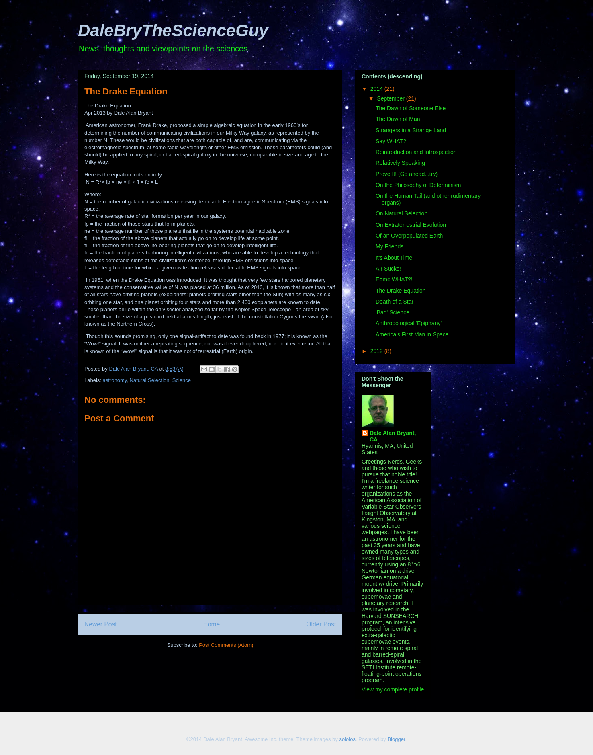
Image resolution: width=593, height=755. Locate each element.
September (391, 98)
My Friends (389, 246)
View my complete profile (393, 689)
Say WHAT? (391, 141)
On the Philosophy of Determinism (418, 185)
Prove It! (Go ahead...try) (407, 174)
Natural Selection (150, 380)
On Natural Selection (401, 213)
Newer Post (100, 624)
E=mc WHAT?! (394, 279)
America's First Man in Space (412, 334)
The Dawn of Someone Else (411, 108)
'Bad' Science (392, 312)
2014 (377, 89)
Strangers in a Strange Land (411, 130)
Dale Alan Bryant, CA (393, 436)
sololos (347, 739)
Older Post (321, 624)
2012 (377, 351)
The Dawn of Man (398, 119)
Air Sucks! (388, 268)
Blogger (396, 739)
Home (211, 624)
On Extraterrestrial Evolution (411, 225)
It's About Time (394, 257)
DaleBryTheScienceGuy (173, 30)
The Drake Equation (401, 290)
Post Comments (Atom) (226, 645)
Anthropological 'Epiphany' (409, 323)
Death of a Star (394, 301)
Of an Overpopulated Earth (409, 235)
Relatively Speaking (400, 163)
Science (181, 380)
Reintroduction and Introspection (416, 152)
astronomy (115, 380)
